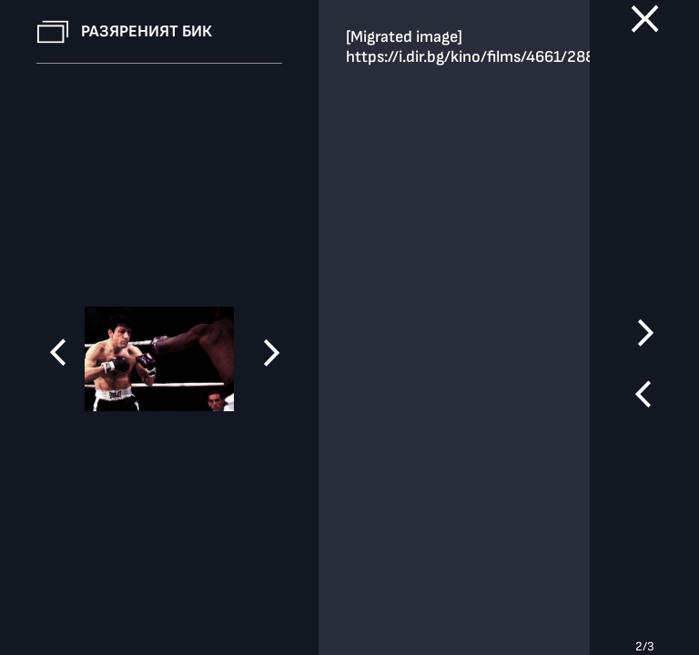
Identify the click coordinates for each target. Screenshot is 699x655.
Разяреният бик (146, 31)
